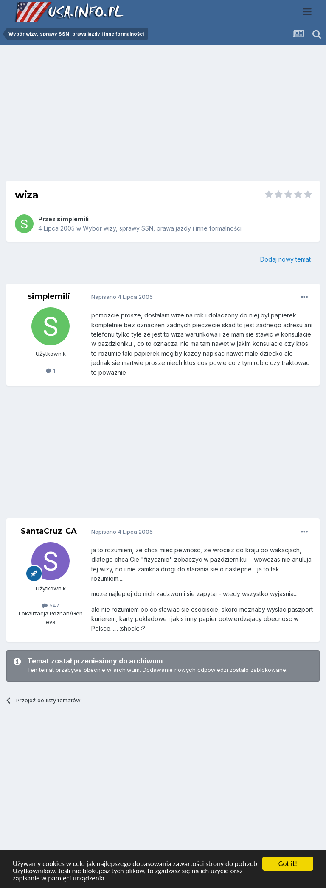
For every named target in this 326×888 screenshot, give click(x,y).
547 (50, 605)
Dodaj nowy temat (285, 259)
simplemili (73, 219)
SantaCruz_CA (49, 531)
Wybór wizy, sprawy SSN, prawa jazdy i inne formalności (162, 228)
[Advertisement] (163, 115)
